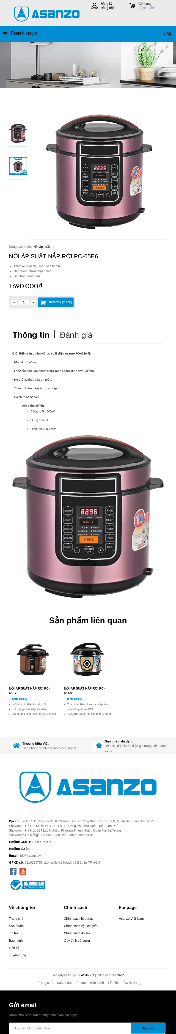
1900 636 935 (42, 842)
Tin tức (14, 933)
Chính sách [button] (75, 907)
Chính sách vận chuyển (81, 926)
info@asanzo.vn (31, 855)
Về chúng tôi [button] (22, 907)
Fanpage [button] (128, 907)
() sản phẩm (152, 6)
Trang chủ (16, 918)
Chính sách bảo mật (78, 918)
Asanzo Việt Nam (131, 918)
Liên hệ (14, 948)
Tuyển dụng (17, 955)
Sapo (120, 975)
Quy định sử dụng (77, 940)
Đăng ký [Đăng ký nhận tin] (148, 1028)
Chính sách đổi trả (77, 933)
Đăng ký (106, 3)
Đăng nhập (108, 8)
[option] (99, 172)
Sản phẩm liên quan (88, 620)
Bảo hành (16, 940)
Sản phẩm (16, 926)
